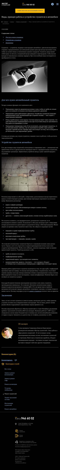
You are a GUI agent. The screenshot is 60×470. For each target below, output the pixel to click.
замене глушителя (35, 291)
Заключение (9, 43)
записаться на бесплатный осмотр (30, 10)
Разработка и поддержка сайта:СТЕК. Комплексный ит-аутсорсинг (27, 442)
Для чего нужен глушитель (14, 37)
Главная (6, 21)
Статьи (12, 21)
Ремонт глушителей (11, 394)
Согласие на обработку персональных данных (26, 444)
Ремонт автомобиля (10, 409)
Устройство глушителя (13, 40)
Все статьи (8, 369)
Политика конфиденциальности (22, 446)
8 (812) (28, 4)
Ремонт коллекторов (11, 384)
